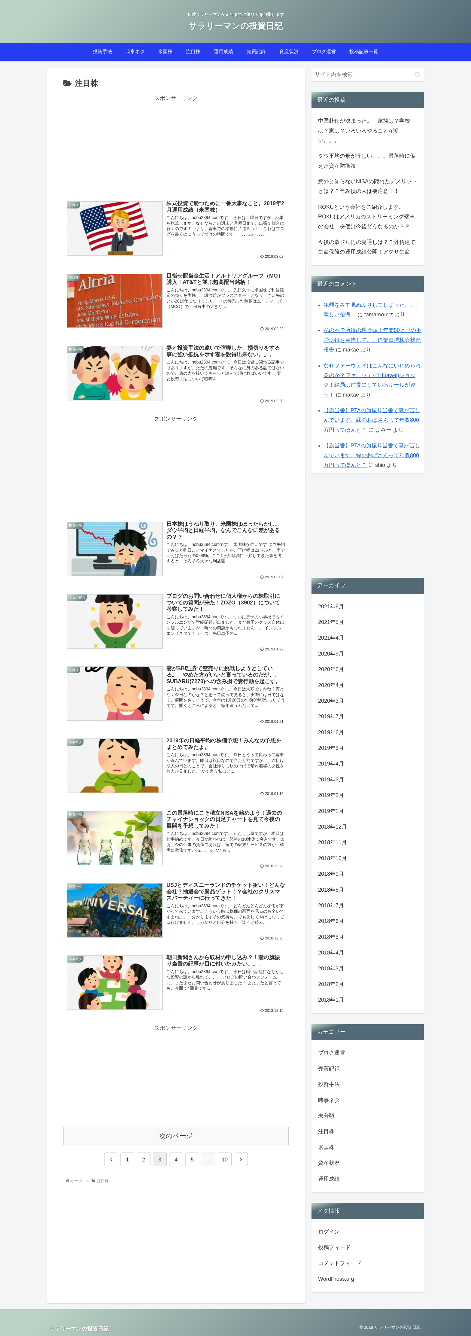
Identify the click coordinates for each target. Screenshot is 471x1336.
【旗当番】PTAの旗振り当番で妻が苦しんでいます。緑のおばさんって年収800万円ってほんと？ (372, 420)
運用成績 (329, 1179)
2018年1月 (331, 1000)
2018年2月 (331, 984)
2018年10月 (332, 858)
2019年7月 (331, 717)
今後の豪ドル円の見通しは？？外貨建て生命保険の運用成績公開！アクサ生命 (366, 247)
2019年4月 (331, 764)
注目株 (326, 1131)
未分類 (326, 1116)
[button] (417, 74)
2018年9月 (331, 874)
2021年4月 (331, 638)
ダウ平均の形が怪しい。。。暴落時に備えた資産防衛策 (366, 161)
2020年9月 (331, 654)
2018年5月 (331, 937)
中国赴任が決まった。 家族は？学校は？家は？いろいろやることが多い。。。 (364, 130)
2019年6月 (331, 732)
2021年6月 (331, 607)
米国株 (326, 1147)
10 (225, 1158)
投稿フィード (334, 1247)
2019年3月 (331, 780)
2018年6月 (331, 921)
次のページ (176, 1134)
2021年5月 (331, 622)
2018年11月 (332, 842)
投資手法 (329, 1084)
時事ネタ (329, 1100)
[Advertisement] (176, 145)
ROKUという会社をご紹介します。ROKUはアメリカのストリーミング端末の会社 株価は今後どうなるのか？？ (366, 217)
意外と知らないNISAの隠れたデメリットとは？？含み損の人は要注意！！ (367, 186)
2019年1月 (331, 811)
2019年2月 (331, 795)
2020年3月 (331, 701)
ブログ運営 (331, 1053)
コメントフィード (339, 1263)
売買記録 (329, 1069)
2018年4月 (331, 953)
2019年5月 (331, 748)
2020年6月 (331, 669)
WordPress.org (336, 1279)
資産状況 (329, 1163)
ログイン (329, 1232)
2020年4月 (331, 685)
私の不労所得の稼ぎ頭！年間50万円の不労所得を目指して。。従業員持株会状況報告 (372, 340)
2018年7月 (331, 905)
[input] (367, 74)
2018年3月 (331, 969)
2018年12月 (332, 827)
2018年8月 (331, 890)
